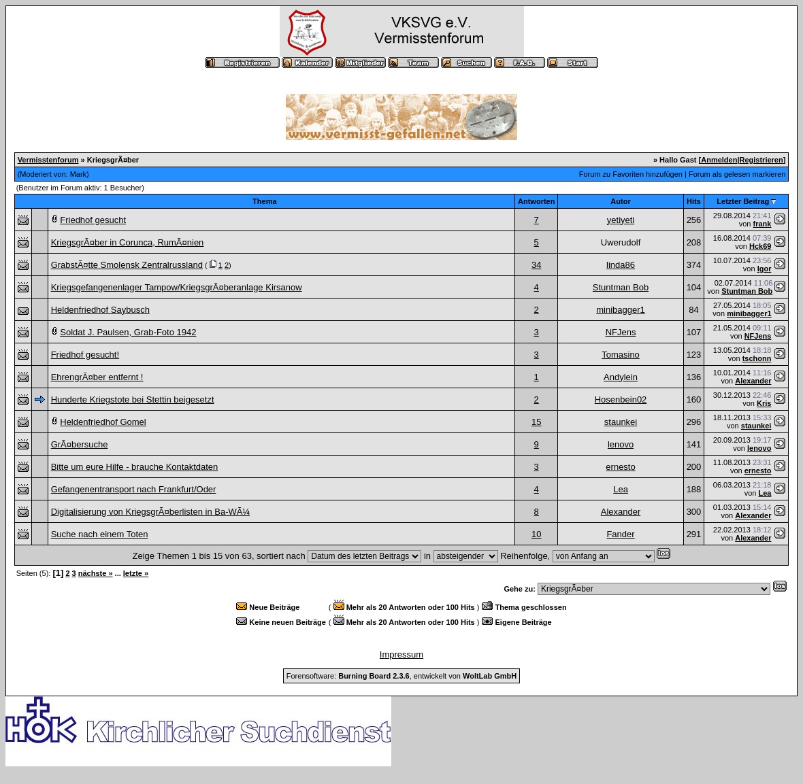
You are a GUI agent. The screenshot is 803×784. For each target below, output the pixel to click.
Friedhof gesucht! (85, 355)
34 (536, 265)
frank (762, 224)
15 (536, 422)
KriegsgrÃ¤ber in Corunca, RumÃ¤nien (127, 242)
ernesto (620, 467)
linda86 (620, 265)
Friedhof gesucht (93, 220)
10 (536, 534)
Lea (620, 489)
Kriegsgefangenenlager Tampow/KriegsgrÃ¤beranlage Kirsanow (176, 287)
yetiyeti (620, 220)
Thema (264, 201)
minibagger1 (620, 310)
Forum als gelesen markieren (737, 174)
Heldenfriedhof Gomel (103, 422)
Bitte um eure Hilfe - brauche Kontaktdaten (134, 467)
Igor (764, 269)
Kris (764, 403)
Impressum (401, 654)
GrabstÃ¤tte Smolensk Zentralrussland (127, 265)
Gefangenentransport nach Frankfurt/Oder (133, 489)
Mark (78, 174)
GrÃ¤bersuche (79, 444)
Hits (694, 201)
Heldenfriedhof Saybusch (100, 310)
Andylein (621, 377)
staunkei (620, 422)
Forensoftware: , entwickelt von (401, 676)
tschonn (757, 358)
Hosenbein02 (621, 399)
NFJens (621, 332)
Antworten (536, 201)
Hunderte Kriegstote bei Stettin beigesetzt (132, 399)
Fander (620, 534)
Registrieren (761, 160)
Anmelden (719, 160)
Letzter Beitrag (743, 201)
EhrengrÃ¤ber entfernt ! (97, 377)
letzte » (135, 573)
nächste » (95, 573)
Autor (620, 201)
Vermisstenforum (48, 160)
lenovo (621, 444)
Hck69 (760, 246)
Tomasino (621, 355)
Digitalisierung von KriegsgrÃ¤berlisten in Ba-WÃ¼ (150, 512)
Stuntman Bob (621, 287)
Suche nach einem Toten (99, 534)
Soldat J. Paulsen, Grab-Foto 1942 (128, 332)
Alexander (753, 381)
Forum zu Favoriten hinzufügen (631, 174)
